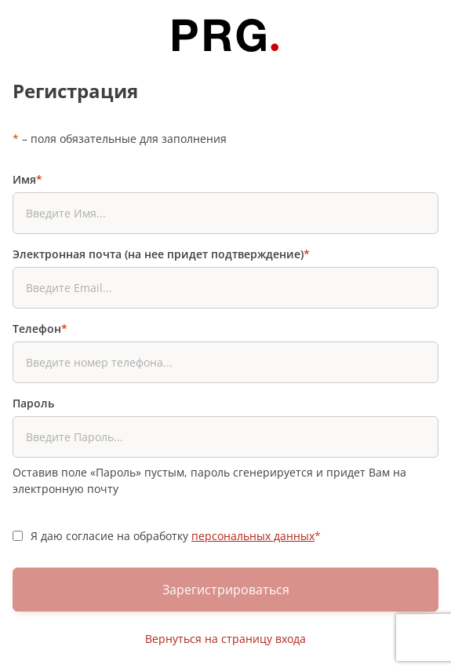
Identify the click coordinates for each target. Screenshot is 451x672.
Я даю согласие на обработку (176, 535)
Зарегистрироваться (225, 589)
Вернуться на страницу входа (225, 638)
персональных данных (253, 535)
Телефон (40, 328)
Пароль (33, 403)
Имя (27, 179)
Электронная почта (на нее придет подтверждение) (161, 254)
